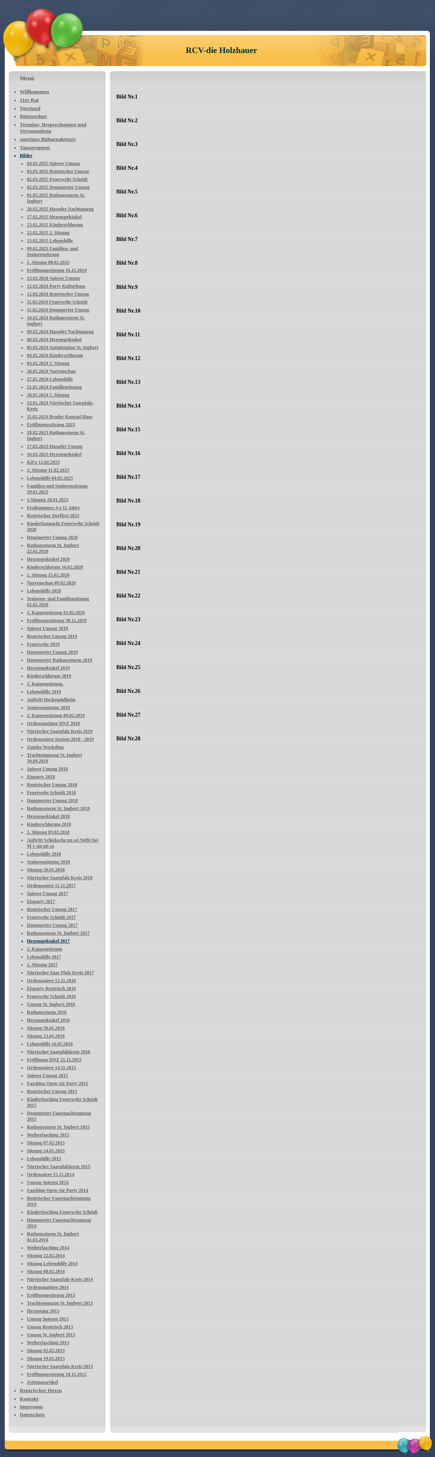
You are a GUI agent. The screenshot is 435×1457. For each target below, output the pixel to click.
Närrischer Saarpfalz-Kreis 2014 (60, 1279)
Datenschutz (32, 1414)
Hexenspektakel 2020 (48, 559)
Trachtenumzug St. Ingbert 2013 (60, 1303)
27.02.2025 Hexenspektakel (54, 217)
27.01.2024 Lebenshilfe (50, 379)
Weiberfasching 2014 (48, 1247)
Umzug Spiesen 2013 (47, 1319)
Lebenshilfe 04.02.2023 (50, 478)
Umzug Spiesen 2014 (47, 1182)
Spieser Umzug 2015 (47, 1075)
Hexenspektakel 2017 (48, 941)
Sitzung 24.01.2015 (46, 1150)
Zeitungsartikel (42, 1382)
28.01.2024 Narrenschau (51, 371)
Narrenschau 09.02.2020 (51, 583)
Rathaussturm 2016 (46, 1012)
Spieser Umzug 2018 (47, 769)
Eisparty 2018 (41, 777)
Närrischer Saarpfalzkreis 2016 (58, 1052)
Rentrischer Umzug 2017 (52, 909)
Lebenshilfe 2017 (44, 957)
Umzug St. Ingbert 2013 (51, 1334)
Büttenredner (33, 116)
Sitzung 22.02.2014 (46, 1255)
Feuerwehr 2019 (43, 644)
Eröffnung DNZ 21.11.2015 (54, 1059)
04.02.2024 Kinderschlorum (55, 355)
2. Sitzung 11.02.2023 (48, 470)
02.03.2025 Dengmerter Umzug (58, 187)
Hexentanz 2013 (43, 1311)
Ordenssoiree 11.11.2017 (51, 885)
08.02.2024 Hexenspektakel (54, 339)
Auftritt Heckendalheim (51, 699)
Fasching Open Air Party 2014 (57, 1190)
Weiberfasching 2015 (48, 1135)
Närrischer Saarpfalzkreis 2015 (58, 1166)
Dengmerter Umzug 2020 (52, 537)
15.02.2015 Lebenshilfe (50, 240)
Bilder (26, 155)
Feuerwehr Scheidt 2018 (51, 792)
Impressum (31, 1407)
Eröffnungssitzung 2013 (51, 1295)
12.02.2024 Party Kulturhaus (56, 286)
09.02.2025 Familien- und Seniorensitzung (52, 251)
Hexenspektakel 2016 (48, 1020)
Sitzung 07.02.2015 (46, 1143)
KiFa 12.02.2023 (43, 462)
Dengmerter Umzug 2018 (52, 800)
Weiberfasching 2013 (48, 1342)
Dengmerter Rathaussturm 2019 (59, 660)
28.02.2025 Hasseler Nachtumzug (60, 209)
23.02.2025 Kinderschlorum (55, 225)
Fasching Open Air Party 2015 (57, 1083)
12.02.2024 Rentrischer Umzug (58, 294)
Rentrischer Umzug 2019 (52, 636)
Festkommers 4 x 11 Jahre (53, 507)
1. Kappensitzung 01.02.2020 (56, 612)
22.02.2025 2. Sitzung (48, 232)
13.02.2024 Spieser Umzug (53, 278)
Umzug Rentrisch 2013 (50, 1327)
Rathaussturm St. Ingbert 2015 (58, 1127)
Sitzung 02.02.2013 (46, 1350)
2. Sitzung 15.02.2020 (48, 575)
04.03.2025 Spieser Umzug (53, 163)
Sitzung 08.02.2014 (46, 1271)
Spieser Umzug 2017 (47, 893)
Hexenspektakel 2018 (48, 816)
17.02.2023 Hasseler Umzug (54, 446)
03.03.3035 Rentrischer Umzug (58, 171)
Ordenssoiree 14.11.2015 (51, 1067)
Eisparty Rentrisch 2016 (51, 988)
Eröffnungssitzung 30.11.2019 (57, 620)
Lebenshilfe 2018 (44, 854)
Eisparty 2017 (41, 901)
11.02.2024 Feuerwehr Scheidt (57, 302)
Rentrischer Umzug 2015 (52, 1091)
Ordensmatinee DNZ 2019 (53, 723)
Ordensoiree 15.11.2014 (50, 1174)
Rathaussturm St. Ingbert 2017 (58, 933)
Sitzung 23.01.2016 (46, 1036)
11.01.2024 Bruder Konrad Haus (60, 416)
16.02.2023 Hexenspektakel (54, 454)
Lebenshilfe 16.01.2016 (50, 1044)
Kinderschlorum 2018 (49, 824)
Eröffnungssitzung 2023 (51, 424)
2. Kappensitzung (44, 949)
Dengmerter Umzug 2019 (52, 652)
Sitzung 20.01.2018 (46, 870)
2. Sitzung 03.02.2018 (48, 832)
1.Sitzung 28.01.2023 (47, 500)
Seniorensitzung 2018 (48, 862)
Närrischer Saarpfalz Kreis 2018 (60, 877)
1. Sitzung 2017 (42, 965)
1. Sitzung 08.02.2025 (48, 262)
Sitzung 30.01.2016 (46, 1028)
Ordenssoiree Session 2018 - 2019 (60, 739)
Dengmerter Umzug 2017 (52, 925)
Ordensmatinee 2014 (48, 1287)
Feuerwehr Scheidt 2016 (51, 996)
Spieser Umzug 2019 (47, 628)
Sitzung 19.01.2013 (46, 1358)
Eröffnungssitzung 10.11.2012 (57, 1374)
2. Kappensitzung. (45, 684)
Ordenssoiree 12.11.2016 (51, 980)
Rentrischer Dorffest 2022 (53, 515)
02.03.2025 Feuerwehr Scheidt (57, 179)
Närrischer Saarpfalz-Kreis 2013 (60, 1366)
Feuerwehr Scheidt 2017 (51, 917)
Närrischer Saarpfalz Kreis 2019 (60, 731)
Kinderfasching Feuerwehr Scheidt (62, 1212)
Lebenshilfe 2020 (44, 591)
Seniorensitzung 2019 (48, 707)
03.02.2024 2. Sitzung (48, 363)
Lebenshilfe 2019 (44, 691)
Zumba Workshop (45, 747)
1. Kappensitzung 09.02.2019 (56, 715)
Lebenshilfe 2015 (44, 1158)
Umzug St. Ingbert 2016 (51, 1004)
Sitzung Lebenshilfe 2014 (52, 1263)
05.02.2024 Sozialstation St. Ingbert (62, 347)
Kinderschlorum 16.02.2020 (55, 567)
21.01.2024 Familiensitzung (54, 387)
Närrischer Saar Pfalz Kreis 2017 (60, 972)
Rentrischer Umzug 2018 (52, 784)
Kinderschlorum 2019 (49, 676)
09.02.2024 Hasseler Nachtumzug (60, 331)
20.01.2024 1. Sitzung (48, 395)
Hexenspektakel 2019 (48, 668)
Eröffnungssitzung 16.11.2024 (57, 270)
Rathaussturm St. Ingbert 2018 (58, 808)
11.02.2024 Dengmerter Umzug (58, 310)
